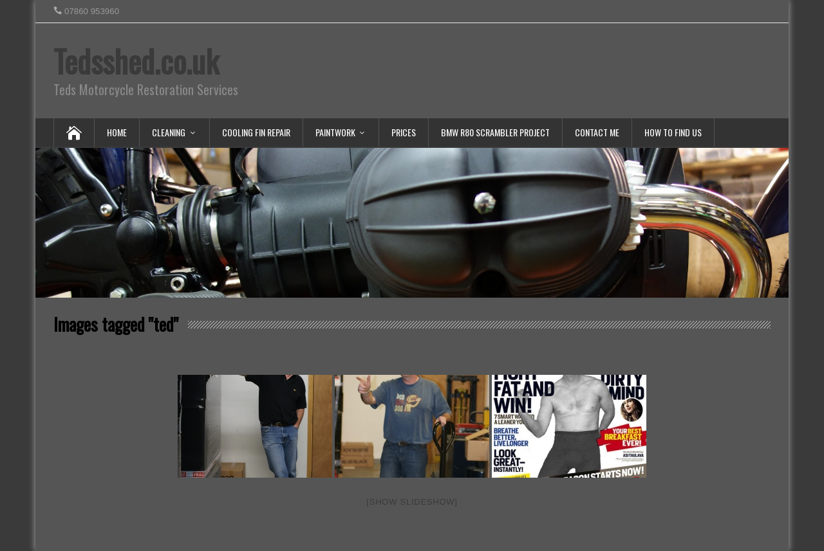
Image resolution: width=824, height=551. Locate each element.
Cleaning (168, 132)
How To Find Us (673, 132)
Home (117, 132)
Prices (403, 132)
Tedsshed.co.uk (136, 61)
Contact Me (597, 132)
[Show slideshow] (411, 502)
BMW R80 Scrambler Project (495, 132)
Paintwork (335, 132)
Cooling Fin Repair (256, 132)
